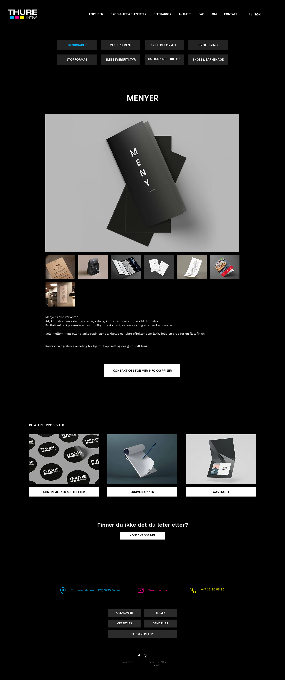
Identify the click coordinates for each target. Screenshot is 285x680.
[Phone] (193, 590)
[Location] (63, 590)
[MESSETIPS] (124, 623)
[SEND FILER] (160, 623)
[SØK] (262, 14)
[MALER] (160, 613)
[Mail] (141, 590)
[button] (60, 267)
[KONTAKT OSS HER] (142, 536)
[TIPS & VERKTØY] (142, 634)
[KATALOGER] (124, 613)
